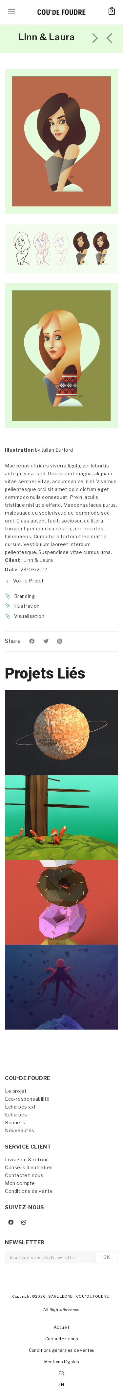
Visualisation (29, 616)
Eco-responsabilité (27, 1099)
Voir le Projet (24, 581)
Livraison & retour (26, 1159)
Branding (24, 596)
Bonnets (15, 1122)
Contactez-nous (24, 1175)
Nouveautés (19, 1130)
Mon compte (20, 1183)
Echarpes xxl (20, 1107)
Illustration (27, 606)
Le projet (16, 1091)
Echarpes (16, 1114)
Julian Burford (57, 450)
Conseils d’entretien (29, 1167)
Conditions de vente (29, 1191)
